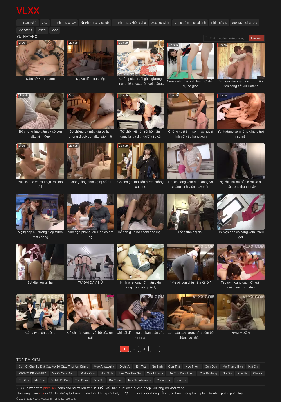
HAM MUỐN (240, 332)
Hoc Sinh (107, 373)
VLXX (27, 10)
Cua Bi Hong (208, 373)
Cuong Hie (164, 380)
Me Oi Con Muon (63, 373)
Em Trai (141, 366)
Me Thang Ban (233, 366)
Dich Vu (125, 366)
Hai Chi (253, 366)
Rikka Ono (88, 373)
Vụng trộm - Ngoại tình (190, 22)
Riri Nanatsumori (139, 380)
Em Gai (24, 380)
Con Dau (211, 366)
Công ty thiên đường (40, 332)
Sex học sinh (160, 22)
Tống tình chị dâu (190, 232)
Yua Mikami (155, 373)
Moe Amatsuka (104, 366)
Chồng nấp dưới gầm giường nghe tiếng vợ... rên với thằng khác (140, 83)
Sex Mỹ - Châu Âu (244, 22)
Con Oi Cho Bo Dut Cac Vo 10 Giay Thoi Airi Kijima (53, 366)
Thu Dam (81, 380)
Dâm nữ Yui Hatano (40, 79)
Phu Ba (243, 373)
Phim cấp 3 (219, 22)
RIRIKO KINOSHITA (33, 373)
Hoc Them (192, 366)
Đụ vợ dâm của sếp (90, 79)
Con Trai (174, 366)
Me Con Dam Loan (181, 373)
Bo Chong (115, 380)
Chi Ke (257, 373)
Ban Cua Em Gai (130, 373)
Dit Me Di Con (60, 380)
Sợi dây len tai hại (40, 282)
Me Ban (39, 380)
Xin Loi (181, 380)
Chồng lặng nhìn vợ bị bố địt (90, 182)
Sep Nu (98, 380)
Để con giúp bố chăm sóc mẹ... (140, 232)
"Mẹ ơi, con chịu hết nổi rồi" (190, 282)
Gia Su (227, 373)
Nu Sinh (157, 366)
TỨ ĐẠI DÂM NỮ (90, 282)
